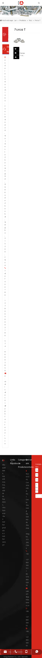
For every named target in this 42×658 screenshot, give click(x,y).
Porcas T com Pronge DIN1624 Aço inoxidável (22, 54)
